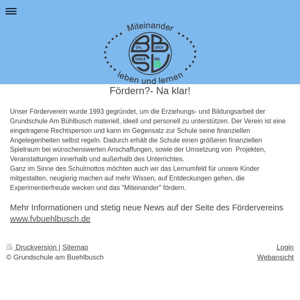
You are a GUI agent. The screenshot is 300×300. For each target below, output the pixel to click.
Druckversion (32, 247)
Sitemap (75, 247)
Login (285, 247)
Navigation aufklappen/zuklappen (150, 11)
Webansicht (275, 257)
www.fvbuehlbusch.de (50, 218)
